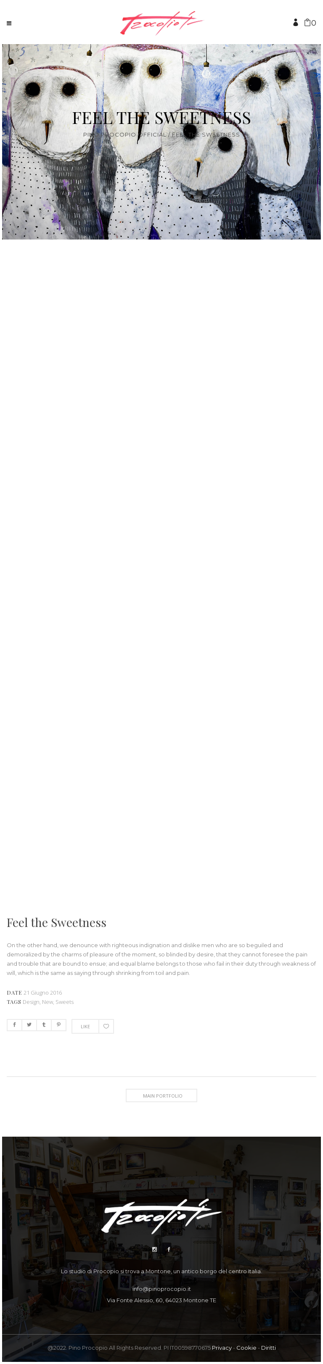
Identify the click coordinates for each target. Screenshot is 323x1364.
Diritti (268, 1347)
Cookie (246, 1347)
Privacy (222, 1347)
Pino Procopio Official (125, 134)
